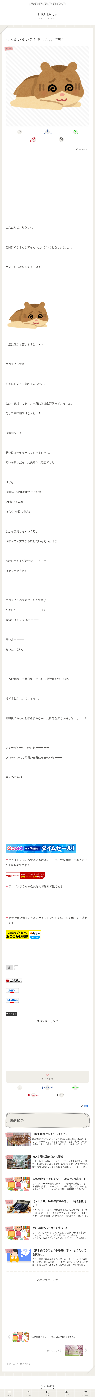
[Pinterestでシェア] (33, 139)
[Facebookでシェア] (47, 132)
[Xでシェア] (19, 132)
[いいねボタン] (9, 967)
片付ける (11, 1014)
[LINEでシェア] (75, 132)
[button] (61, 139)
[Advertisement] (47, 184)
